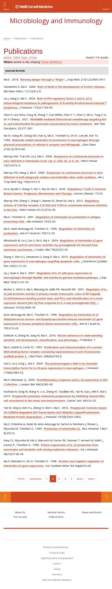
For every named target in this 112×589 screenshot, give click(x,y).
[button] (105, 6)
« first (20, 478)
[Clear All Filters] (52, 62)
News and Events (92, 512)
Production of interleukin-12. (62, 428)
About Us (20, 512)
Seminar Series (56, 512)
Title (15, 57)
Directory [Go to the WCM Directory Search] (57, 574)
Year (34, 57)
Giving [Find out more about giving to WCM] (57, 569)
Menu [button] (6, 9)
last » (91, 478)
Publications (56, 516)
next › (80, 478)
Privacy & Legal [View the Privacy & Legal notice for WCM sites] (57, 552)
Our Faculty (20, 516)
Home (7, 38)
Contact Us (106, 497)
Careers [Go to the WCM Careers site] (57, 563)
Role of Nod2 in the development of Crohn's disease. (71, 86)
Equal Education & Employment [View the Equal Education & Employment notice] (57, 558)
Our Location (5, 497)
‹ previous (35, 478)
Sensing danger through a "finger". (42, 79)
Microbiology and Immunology (56, 20)
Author (8, 57)
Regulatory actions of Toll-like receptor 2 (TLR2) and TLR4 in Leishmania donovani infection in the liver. (55, 205)
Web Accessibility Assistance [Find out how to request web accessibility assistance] (56, 579)
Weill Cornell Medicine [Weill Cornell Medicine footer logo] (56, 534)
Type (24, 57)
